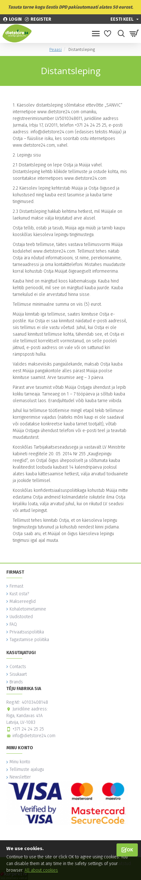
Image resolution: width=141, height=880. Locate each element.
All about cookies (41, 870)
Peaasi (55, 49)
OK (130, 850)
